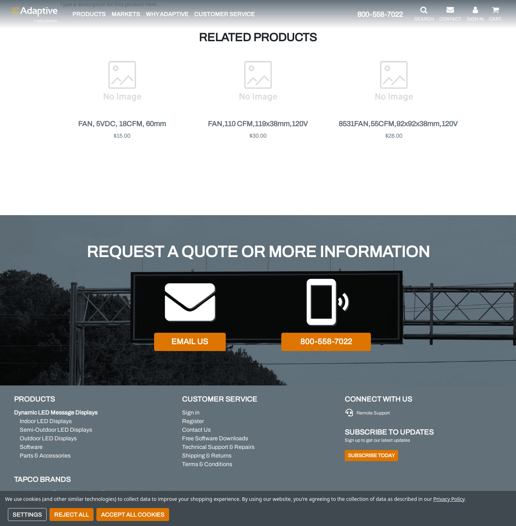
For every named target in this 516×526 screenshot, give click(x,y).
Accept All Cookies (132, 515)
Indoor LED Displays (46, 421)
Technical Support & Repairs (218, 447)
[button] (423, 14)
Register (193, 421)
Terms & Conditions (207, 464)
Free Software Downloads (215, 438)
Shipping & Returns (206, 455)
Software (31, 447)
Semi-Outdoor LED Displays (56, 430)
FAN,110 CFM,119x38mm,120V (258, 124)
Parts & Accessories (45, 455)
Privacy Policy (448, 499)
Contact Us (196, 430)
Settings (27, 515)
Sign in (191, 412)
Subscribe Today (371, 455)
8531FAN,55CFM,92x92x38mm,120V (398, 124)
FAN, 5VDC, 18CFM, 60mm (122, 124)
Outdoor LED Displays (48, 438)
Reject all (71, 515)
